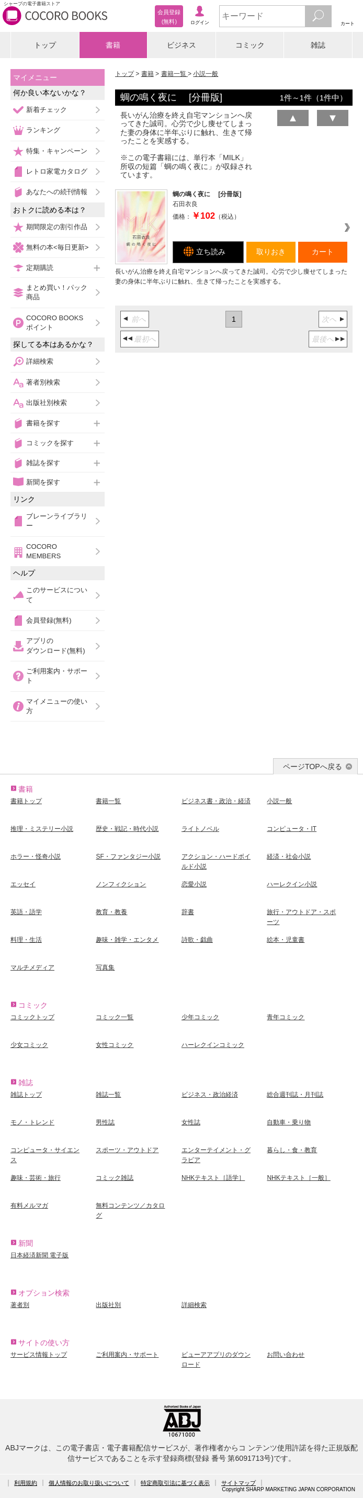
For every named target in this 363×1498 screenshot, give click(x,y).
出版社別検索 (46, 403)
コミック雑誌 (114, 1177)
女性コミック (114, 1045)
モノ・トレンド (32, 1122)
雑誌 (318, 45)
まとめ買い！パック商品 (56, 292)
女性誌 (191, 1122)
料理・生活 (26, 939)
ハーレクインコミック (213, 1045)
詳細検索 (39, 361)
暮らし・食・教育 (292, 1150)
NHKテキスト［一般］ (298, 1177)
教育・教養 (111, 912)
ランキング (43, 130)
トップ (45, 45)
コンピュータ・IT (291, 828)
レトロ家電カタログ (56, 171)
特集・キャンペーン (56, 151)
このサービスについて (56, 594)
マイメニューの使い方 (56, 706)
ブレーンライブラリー (56, 521)
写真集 (105, 967)
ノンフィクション (121, 884)
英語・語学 (26, 912)
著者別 (19, 1305)
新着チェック (46, 110)
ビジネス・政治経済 (210, 1094)
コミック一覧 (114, 1017)
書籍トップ (26, 801)
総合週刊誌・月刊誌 (295, 1094)
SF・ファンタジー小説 (128, 856)
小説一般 (205, 73)
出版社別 (108, 1305)
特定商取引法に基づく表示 (175, 1483)
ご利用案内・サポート (56, 675)
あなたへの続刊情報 (56, 192)
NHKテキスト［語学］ (213, 1177)
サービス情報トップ (38, 1354)
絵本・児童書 (285, 939)
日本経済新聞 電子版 (39, 1255)
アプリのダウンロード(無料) (55, 645)
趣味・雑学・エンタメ (127, 939)
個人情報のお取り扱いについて (89, 1483)
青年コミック (285, 1017)
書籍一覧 (174, 73)
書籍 (113, 45)
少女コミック (29, 1045)
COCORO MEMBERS (43, 551)
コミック (250, 45)
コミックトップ (32, 1017)
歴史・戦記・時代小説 (127, 828)
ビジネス (181, 45)
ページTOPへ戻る (312, 766)
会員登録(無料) (49, 620)
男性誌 (105, 1122)
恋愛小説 (194, 884)
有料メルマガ (29, 1205)
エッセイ (23, 884)
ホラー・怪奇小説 (35, 856)
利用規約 (25, 1483)
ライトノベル (200, 828)
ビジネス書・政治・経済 (216, 801)
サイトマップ (238, 1483)
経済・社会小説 (289, 856)
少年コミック (200, 1017)
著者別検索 (43, 382)
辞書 (188, 912)
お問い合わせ (285, 1354)
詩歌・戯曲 (197, 939)
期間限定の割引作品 (56, 227)
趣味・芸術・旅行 (35, 1177)
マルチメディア (32, 967)
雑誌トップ (26, 1094)
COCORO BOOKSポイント (54, 322)
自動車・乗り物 (289, 1122)
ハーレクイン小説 (292, 884)
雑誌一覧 (108, 1094)
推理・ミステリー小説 (41, 828)
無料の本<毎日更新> (57, 247)
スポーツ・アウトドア (127, 1150)
